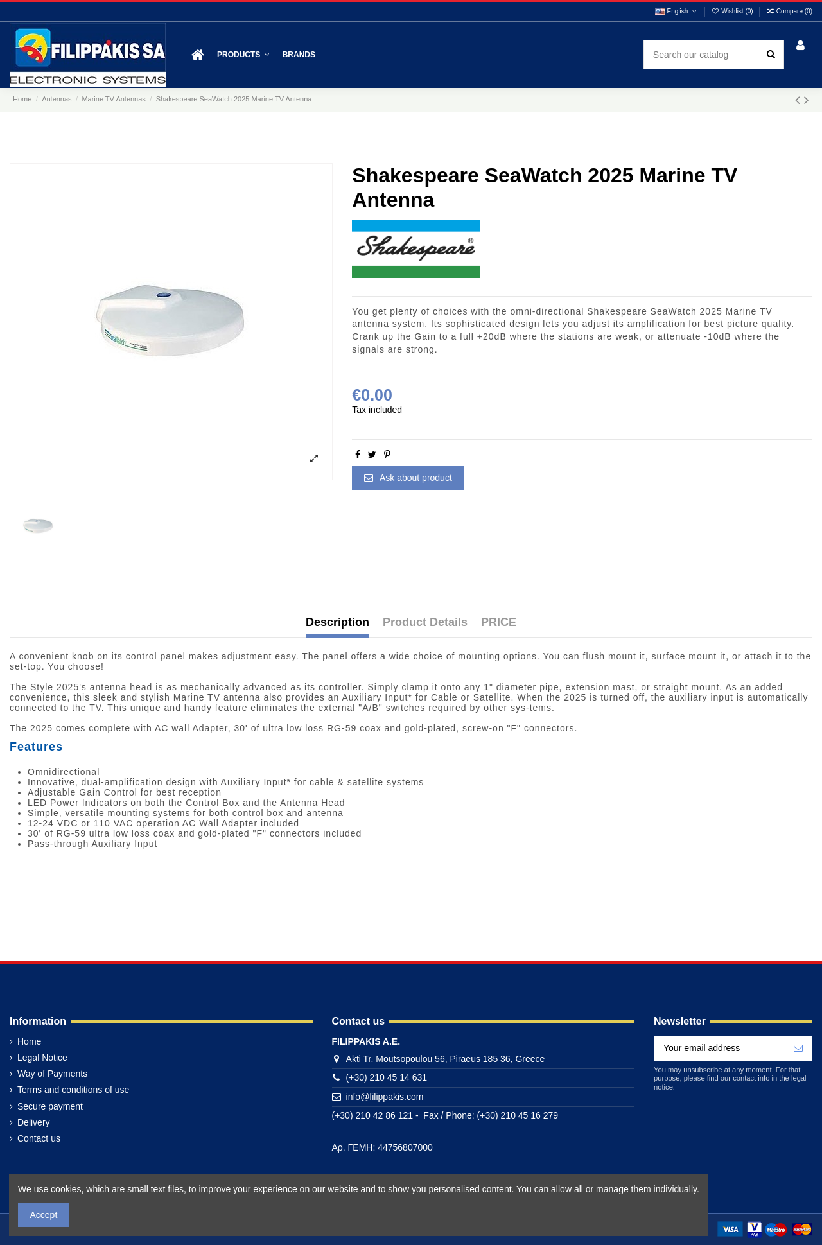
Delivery (33, 1122)
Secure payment (50, 1106)
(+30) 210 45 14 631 (387, 1077)
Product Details (425, 622)
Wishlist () (733, 11)
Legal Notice (42, 1057)
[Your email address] (719, 1048)
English (676, 11)
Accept (44, 1215)
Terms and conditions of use (73, 1089)
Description (337, 622)
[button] (243, 54)
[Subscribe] (798, 1048)
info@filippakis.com (385, 1097)
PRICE (498, 622)
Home (29, 1041)
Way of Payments (52, 1073)
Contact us (38, 1138)
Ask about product (408, 478)
